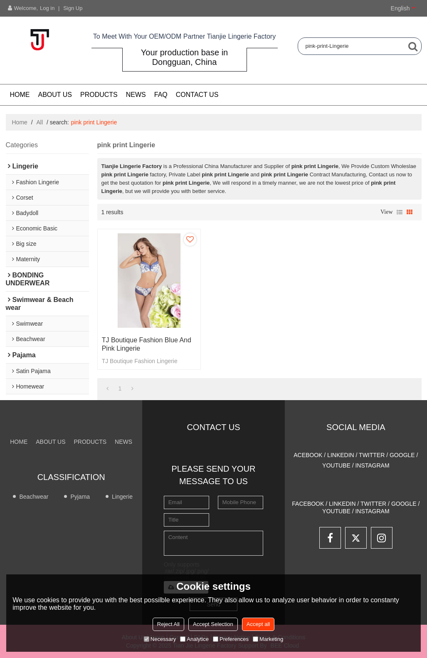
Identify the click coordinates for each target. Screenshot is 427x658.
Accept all (258, 624)
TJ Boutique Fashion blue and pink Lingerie (146, 344)
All (40, 122)
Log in (47, 8)
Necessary (160, 639)
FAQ (161, 94)
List (400, 212)
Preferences (231, 639)
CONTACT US (197, 94)
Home (20, 94)
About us (55, 94)
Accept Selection (213, 624)
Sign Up (72, 8)
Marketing (268, 639)
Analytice (194, 639)
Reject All (168, 624)
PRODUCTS (99, 94)
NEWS (136, 94)
